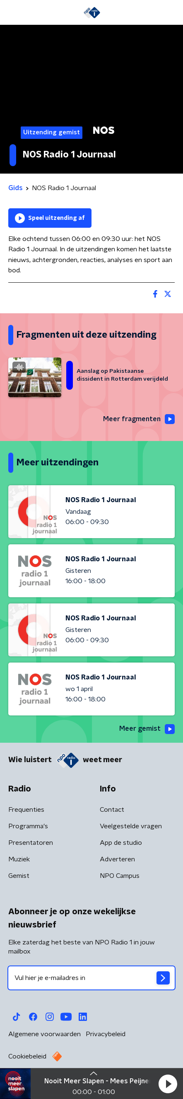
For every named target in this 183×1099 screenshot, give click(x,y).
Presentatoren (30, 842)
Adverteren (117, 859)
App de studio (121, 842)
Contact (112, 809)
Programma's (28, 826)
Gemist (18, 876)
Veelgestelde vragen (131, 826)
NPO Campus (120, 876)
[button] (167, 1083)
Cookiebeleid (27, 1056)
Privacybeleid (105, 1034)
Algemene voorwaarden (44, 1034)
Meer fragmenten (139, 419)
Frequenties (26, 809)
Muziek (19, 859)
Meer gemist (147, 729)
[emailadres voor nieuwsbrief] (91, 977)
